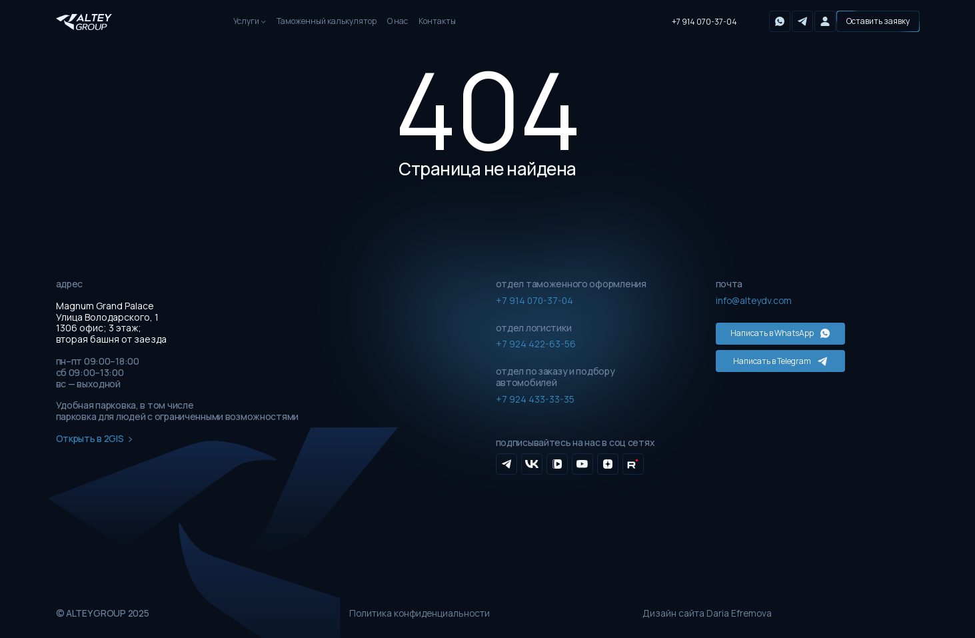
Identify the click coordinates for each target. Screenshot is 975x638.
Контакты (437, 21)
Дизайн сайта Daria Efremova (707, 613)
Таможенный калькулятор (327, 21)
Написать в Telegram (776, 359)
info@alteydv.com (755, 300)
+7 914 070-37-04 (704, 21)
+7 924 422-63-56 (537, 343)
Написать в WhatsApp (776, 333)
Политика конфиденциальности (421, 613)
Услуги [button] (246, 21)
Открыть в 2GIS (94, 439)
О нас (397, 21)
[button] (878, 21)
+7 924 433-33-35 (535, 399)
